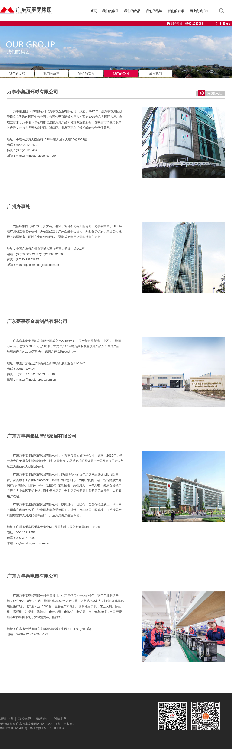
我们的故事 (51, 73)
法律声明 (6, 718)
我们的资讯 (176, 11)
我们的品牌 (154, 11)
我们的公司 (121, 73)
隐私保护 (24, 718)
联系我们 (42, 718)
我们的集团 (110, 11)
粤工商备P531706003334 (47, 728)
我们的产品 (132, 11)
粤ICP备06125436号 (14, 728)
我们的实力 (86, 73)
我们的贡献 (17, 73)
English (227, 23)
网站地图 (60, 718)
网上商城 (199, 10)
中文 (215, 23)
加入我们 (155, 73)
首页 (93, 11)
